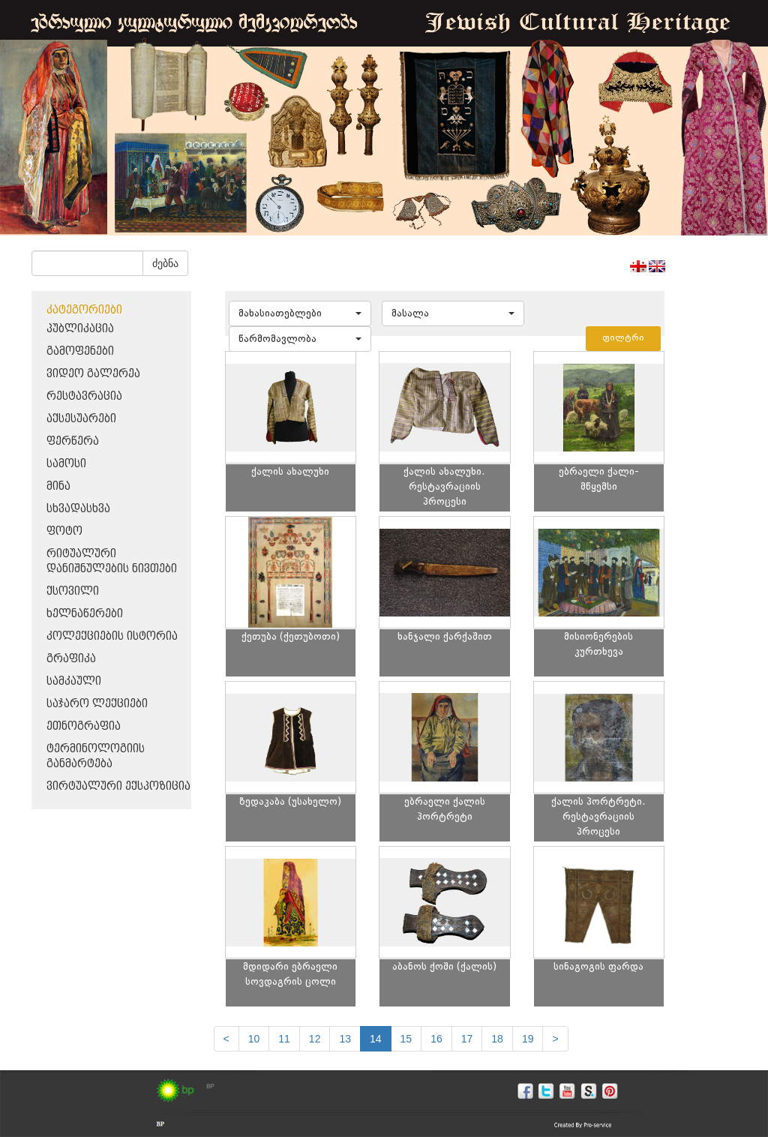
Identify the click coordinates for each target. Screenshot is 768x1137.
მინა (58, 486)
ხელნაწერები (84, 614)
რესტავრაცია (84, 396)
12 (315, 1039)
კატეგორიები (84, 310)
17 (467, 1039)
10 (254, 1039)
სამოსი (66, 464)
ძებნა (165, 263)
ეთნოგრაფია (83, 726)
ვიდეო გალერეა (93, 374)
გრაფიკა (71, 658)
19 (528, 1039)
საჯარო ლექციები (97, 704)
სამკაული (73, 681)
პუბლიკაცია (80, 328)
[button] (300, 313)
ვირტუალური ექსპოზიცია (118, 786)
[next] (555, 1039)
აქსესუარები (81, 418)
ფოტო (64, 531)
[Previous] (226, 1039)
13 (345, 1039)
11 (284, 1039)
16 (436, 1039)
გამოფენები (80, 351)
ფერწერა (72, 441)
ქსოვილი (72, 591)
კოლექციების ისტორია (112, 636)
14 (376, 1039)
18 (497, 1039)
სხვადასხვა (78, 508)
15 (406, 1039)
